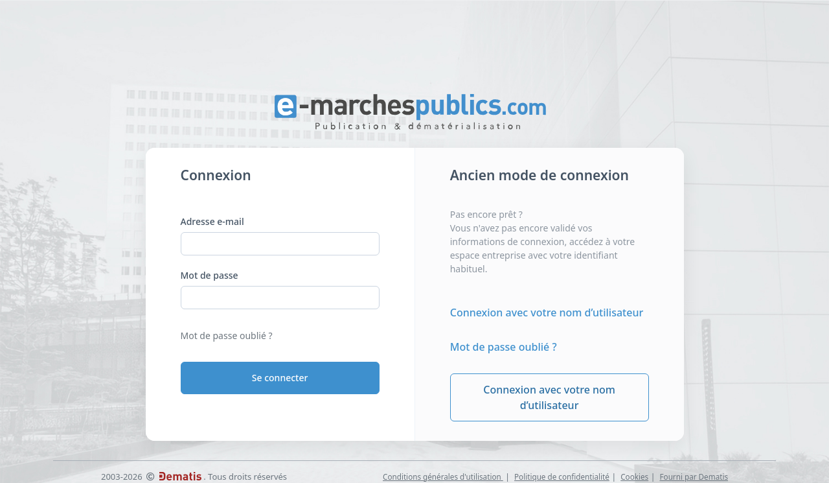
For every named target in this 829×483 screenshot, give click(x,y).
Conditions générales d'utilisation (443, 476)
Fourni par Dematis (694, 476)
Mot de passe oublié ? (227, 335)
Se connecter (280, 377)
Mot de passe (209, 275)
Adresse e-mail (212, 221)
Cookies (634, 476)
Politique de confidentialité (561, 476)
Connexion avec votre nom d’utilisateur (546, 312)
